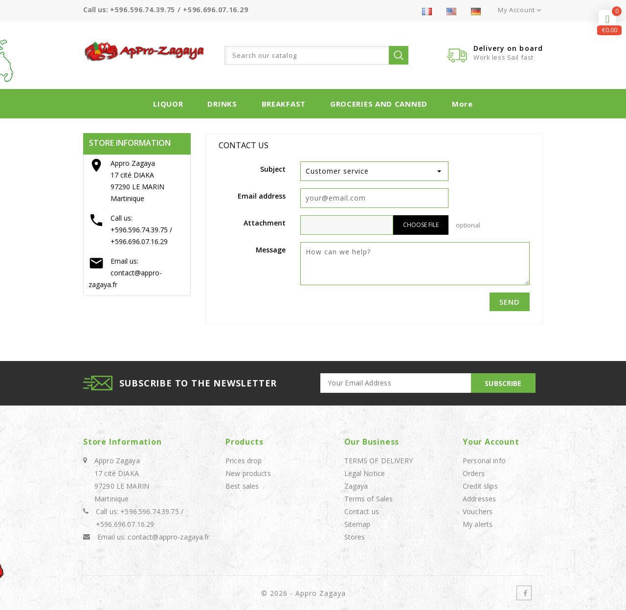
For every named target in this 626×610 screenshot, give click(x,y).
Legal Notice (364, 473)
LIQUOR (168, 104)
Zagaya (356, 486)
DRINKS (222, 104)
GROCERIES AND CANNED (378, 104)
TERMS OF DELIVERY (378, 460)
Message (271, 249)
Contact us (361, 511)
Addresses (479, 498)
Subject (273, 169)
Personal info (484, 460)
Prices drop (243, 460)
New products (248, 473)
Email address (262, 196)
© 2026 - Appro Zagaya (303, 593)
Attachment (265, 222)
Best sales (242, 486)
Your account (491, 441)
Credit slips (480, 486)
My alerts (477, 524)
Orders (474, 473)
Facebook (524, 593)
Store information (122, 441)
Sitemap (357, 524)
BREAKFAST (284, 104)
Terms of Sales (368, 498)
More (462, 104)
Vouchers (477, 511)
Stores (354, 537)
